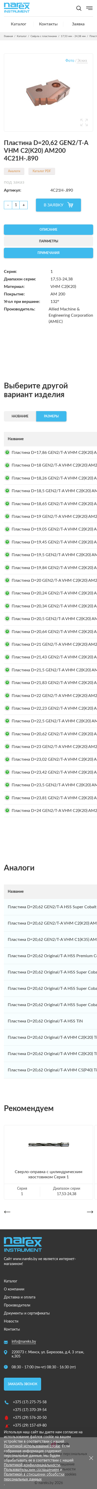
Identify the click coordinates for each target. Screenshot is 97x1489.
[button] (7, 1212)
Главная (8, 36)
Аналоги (14, 171)
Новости (11, 1321)
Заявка (78, 24)
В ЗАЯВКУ (53, 205)
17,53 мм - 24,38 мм (73, 36)
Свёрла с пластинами (44, 36)
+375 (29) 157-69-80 (30, 1425)
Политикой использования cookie (32, 1446)
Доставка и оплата (19, 1297)
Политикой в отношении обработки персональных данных (34, 1477)
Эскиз (82, 61)
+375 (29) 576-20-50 (30, 1418)
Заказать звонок (22, 1384)
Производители (17, 1305)
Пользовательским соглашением (31, 1470)
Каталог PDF (42, 171)
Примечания (48, 253)
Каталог (18, 24)
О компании (14, 1289)
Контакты (48, 24)
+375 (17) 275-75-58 (30, 1402)
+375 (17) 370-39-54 (30, 1410)
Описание (48, 229)
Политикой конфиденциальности (32, 1465)
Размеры (51, 416)
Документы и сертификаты (27, 1313)
